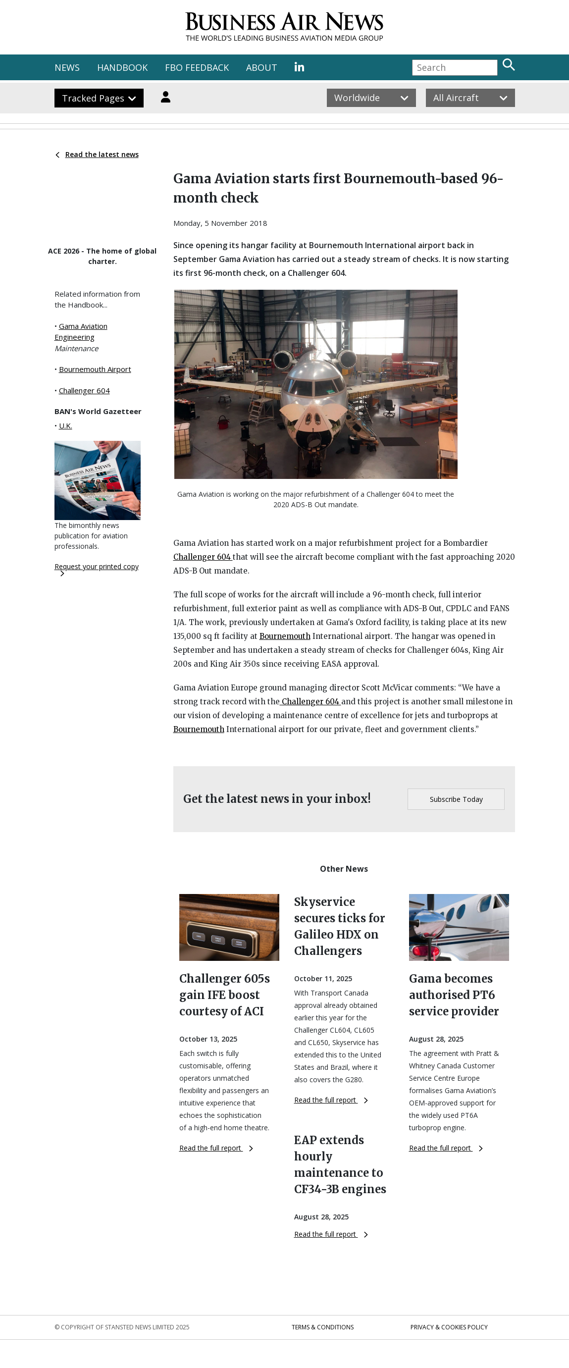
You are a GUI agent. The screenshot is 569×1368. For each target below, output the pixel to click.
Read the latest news (97, 154)
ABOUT (261, 67)
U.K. (65, 425)
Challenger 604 (84, 390)
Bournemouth (284, 636)
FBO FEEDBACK (197, 67)
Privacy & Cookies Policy (449, 1327)
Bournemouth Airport (95, 369)
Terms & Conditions (323, 1327)
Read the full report (216, 1148)
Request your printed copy (96, 569)
